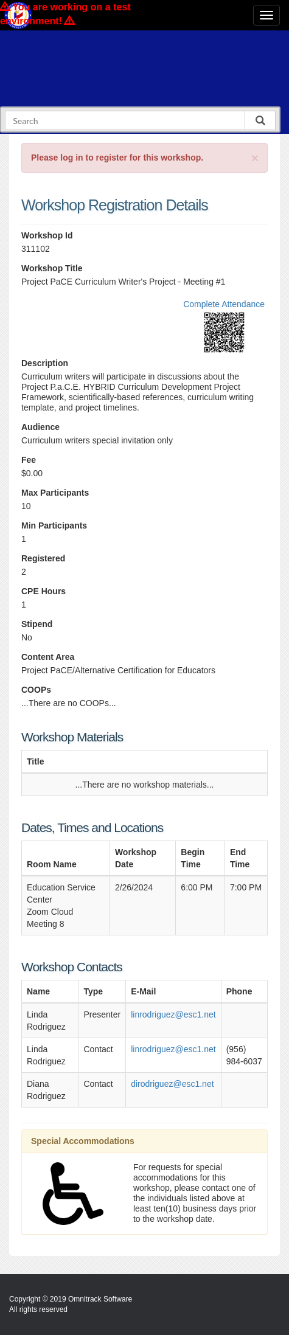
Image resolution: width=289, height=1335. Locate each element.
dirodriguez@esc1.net (172, 1084)
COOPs (36, 690)
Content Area (47, 657)
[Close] (255, 157)
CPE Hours (43, 591)
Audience (40, 427)
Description (44, 363)
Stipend (36, 624)
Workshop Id (47, 235)
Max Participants (55, 493)
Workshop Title (52, 268)
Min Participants (54, 525)
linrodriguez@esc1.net (173, 1014)
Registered (43, 558)
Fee (28, 460)
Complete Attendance (224, 304)
